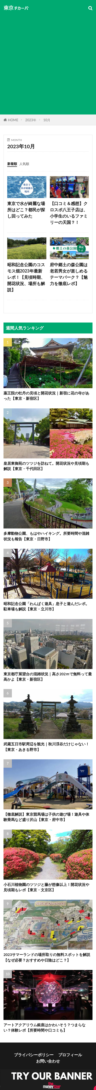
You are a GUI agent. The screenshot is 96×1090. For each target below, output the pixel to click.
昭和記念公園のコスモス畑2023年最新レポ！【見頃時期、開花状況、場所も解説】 (26, 277)
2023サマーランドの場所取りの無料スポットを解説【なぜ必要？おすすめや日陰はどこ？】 (46, 957)
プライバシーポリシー (34, 1054)
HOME (13, 120)
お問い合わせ (48, 1061)
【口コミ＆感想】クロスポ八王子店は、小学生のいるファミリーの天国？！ (69, 213)
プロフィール (70, 1054)
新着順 (12, 164)
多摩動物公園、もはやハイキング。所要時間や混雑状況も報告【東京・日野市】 (46, 536)
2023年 (30, 120)
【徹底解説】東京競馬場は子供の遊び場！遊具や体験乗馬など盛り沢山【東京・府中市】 (46, 817)
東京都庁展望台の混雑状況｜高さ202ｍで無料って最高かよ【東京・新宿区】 (47, 676)
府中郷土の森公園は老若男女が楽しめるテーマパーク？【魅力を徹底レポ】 (69, 274)
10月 (47, 120)
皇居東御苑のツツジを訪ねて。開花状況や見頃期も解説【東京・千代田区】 (46, 466)
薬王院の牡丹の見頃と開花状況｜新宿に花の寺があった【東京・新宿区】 (46, 395)
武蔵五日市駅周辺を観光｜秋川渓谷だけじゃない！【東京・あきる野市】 (46, 746)
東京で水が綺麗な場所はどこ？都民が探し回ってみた (26, 210)
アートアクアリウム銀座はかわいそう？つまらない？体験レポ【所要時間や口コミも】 (44, 1027)
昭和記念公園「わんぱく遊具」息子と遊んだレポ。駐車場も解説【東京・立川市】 (46, 606)
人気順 (24, 164)
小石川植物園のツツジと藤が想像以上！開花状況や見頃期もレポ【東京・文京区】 (46, 887)
